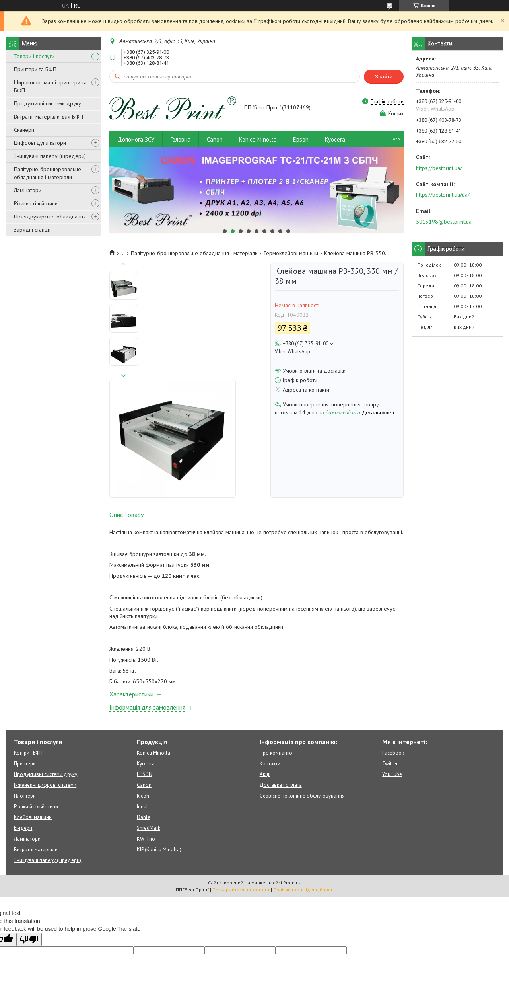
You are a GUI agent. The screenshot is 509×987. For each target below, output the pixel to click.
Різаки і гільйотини (36, 203)
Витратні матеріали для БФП (48, 116)
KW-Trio (146, 769)
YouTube (392, 705)
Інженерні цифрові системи (45, 715)
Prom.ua (292, 813)
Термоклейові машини (290, 253)
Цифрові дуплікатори (40, 142)
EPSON (144, 705)
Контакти (270, 694)
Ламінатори (27, 190)
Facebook (393, 683)
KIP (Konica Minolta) (159, 780)
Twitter (390, 694)
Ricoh (143, 726)
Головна (180, 139)
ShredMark (148, 758)
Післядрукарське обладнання (50, 216)
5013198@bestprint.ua (444, 221)
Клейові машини (33, 748)
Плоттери (25, 726)
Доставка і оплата (281, 715)
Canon (215, 139)
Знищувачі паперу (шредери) (50, 156)
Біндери (23, 758)
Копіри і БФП (28, 683)
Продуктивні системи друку (47, 103)
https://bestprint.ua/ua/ (443, 194)
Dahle (143, 748)
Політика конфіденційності (303, 820)
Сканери (24, 129)
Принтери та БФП (35, 69)
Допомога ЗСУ (135, 139)
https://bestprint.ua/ (439, 168)
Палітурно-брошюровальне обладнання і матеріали (47, 173)
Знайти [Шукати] (383, 77)
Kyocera (335, 139)
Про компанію (276, 683)
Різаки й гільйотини (36, 737)
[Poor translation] (29, 870)
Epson (301, 139)
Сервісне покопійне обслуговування (302, 726)
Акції (265, 705)
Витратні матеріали (36, 780)
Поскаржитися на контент (241, 820)
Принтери (25, 694)
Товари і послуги (34, 56)
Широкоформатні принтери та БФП (50, 86)
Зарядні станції (32, 229)
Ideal (142, 737)
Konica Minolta (258, 139)
